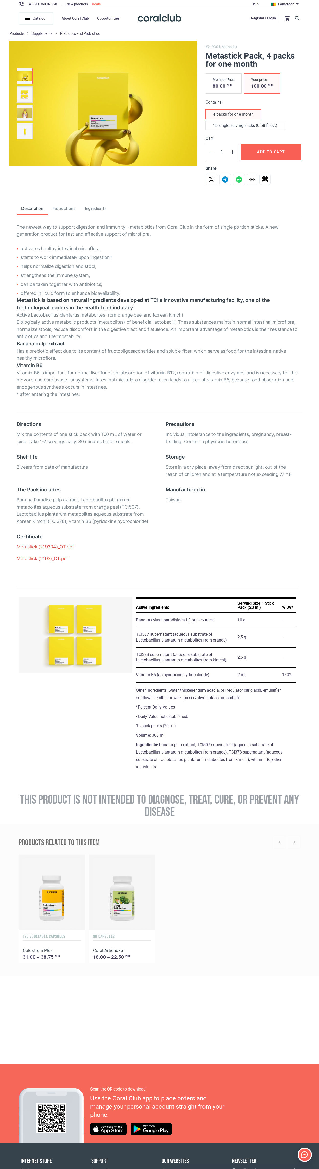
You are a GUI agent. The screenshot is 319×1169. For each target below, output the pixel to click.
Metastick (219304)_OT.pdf (45, 548)
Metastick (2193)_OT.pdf (42, 560)
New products (77, 4)
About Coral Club (75, 18)
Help (255, 4)
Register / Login (263, 18)
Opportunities (108, 18)
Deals (96, 4)
